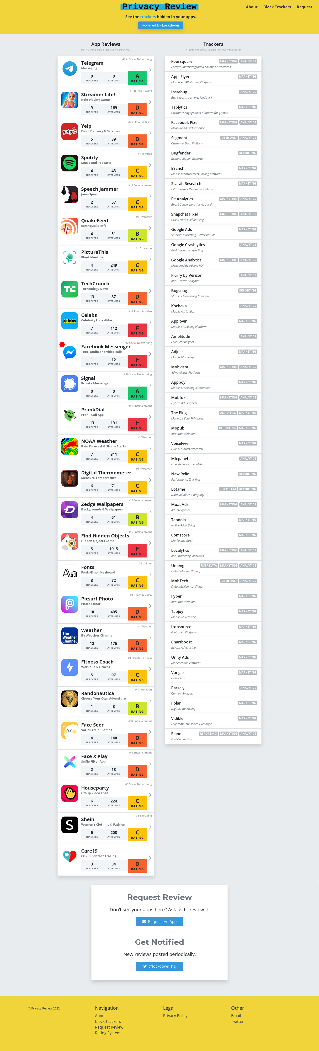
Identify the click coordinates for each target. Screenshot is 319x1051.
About (252, 7)
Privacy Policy (175, 1015)
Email (236, 1015)
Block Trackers (277, 7)
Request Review (109, 1027)
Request (304, 7)
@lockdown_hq (159, 966)
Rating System (108, 1032)
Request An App (159, 921)
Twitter (237, 1021)
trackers (148, 16)
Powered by (160, 25)
